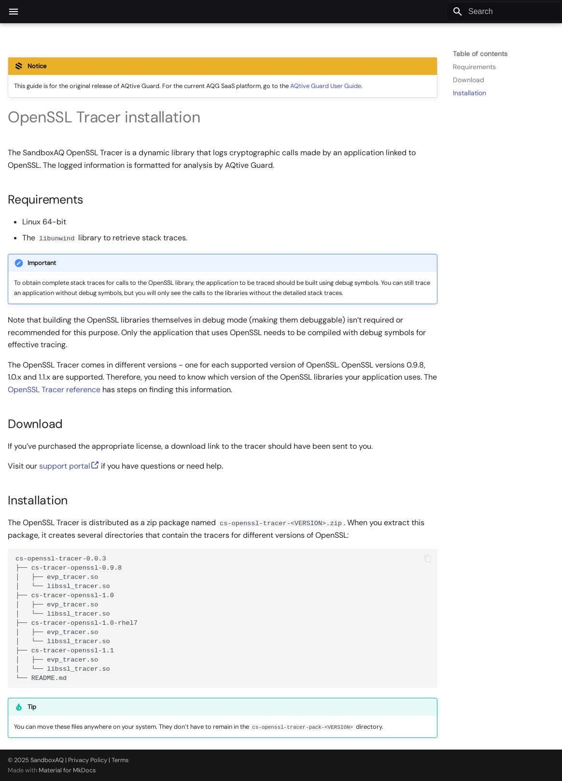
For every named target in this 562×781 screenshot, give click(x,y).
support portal (69, 466)
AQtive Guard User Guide (325, 86)
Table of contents (480, 53)
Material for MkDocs (67, 770)
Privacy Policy (87, 760)
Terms (120, 760)
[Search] (503, 11)
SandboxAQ (47, 760)
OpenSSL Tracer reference (54, 389)
